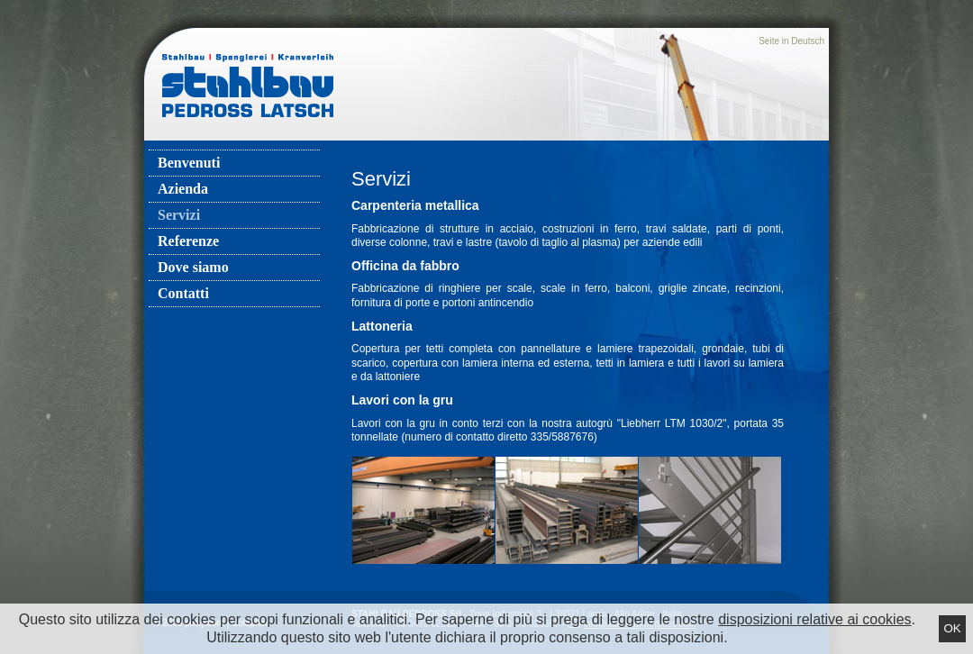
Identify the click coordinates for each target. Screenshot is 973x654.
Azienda (183, 188)
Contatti (183, 293)
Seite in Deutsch (791, 41)
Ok (951, 628)
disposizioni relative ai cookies (814, 619)
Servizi (179, 215)
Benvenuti (189, 162)
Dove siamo (193, 267)
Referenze (188, 241)
